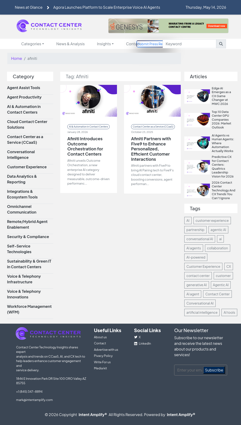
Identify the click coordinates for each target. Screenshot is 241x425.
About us (100, 337)
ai (220, 239)
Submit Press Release (154, 43)
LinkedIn (142, 343)
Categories (31, 43)
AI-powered (195, 257)
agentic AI (218, 229)
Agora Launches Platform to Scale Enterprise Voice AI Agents (106, 7)
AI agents (193, 248)
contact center (198, 275)
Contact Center (217, 294)
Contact (133, 43)
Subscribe (214, 369)
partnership (195, 229)
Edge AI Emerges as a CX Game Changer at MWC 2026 (221, 96)
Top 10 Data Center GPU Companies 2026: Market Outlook (221, 119)
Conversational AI (199, 303)
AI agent (192, 294)
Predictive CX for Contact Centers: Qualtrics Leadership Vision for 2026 (223, 166)
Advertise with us (106, 349)
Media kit (100, 368)
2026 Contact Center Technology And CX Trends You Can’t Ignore (223, 190)
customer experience (212, 220)
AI (187, 220)
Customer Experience (203, 266)
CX (228, 266)
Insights (104, 43)
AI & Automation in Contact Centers (88, 126)
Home (16, 58)
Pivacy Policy (103, 356)
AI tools (229, 312)
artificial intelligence (201, 312)
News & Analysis (70, 43)
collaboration (217, 248)
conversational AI (199, 239)
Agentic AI (221, 285)
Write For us (102, 362)
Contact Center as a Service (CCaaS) (153, 126)
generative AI (196, 285)
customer (223, 275)
